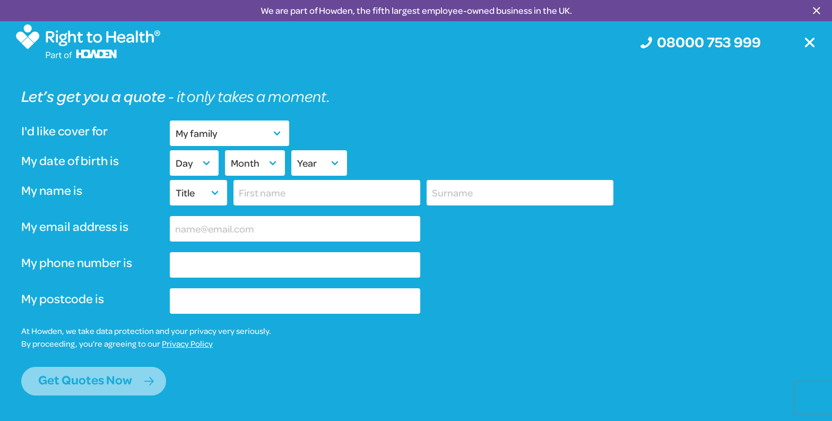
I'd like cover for (64, 131)
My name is (51, 191)
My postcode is (62, 299)
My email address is (74, 227)
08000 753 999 (709, 41)
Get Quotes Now (85, 380)
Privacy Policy (187, 343)
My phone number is (76, 263)
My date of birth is (70, 161)
